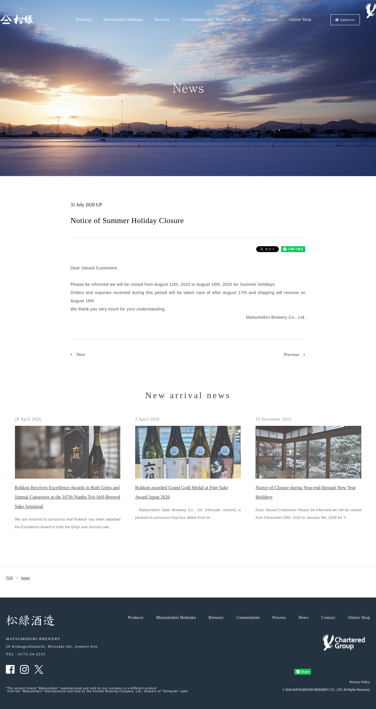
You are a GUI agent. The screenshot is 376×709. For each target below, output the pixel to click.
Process (223, 20)
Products (83, 20)
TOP (9, 578)
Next (77, 354)
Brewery (162, 20)
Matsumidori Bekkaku (123, 20)
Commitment (193, 20)
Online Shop (300, 20)
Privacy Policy (360, 682)
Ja (345, 20)
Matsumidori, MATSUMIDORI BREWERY (16, 19)
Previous (294, 354)
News (247, 20)
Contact (270, 20)
